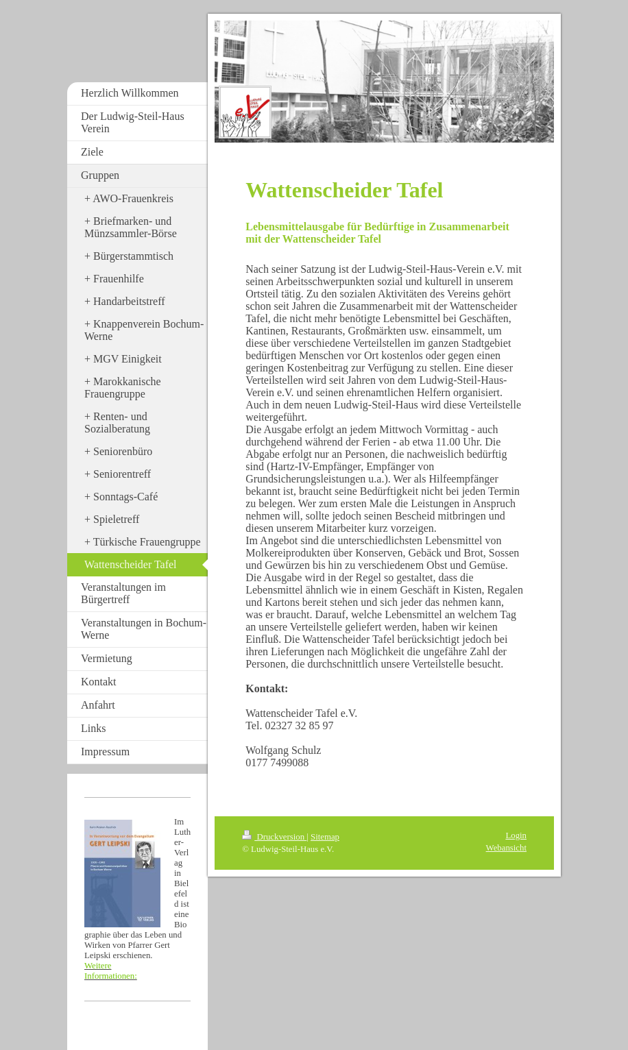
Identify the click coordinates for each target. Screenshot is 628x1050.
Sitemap (325, 837)
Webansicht (506, 848)
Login (516, 835)
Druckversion (274, 837)
